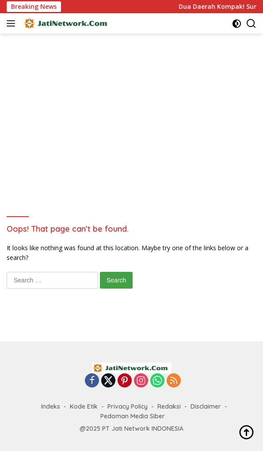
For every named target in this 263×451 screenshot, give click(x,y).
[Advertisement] (135, 122)
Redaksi (169, 406)
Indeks (50, 406)
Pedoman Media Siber (132, 416)
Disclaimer (206, 406)
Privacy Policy (127, 406)
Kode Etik (84, 406)
